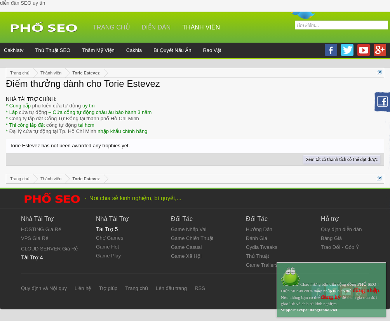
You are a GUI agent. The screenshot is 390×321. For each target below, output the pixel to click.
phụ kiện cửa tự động (56, 106)
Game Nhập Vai (188, 229)
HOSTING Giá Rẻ (41, 229)
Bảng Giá (331, 238)
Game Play (108, 256)
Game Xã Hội (186, 256)
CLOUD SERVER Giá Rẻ (49, 249)
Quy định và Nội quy (44, 288)
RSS (200, 288)
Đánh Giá (256, 238)
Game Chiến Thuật (192, 238)
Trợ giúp (108, 288)
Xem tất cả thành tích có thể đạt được (342, 159)
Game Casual (186, 247)
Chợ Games (109, 238)
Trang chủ (111, 27)
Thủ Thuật (257, 256)
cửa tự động (33, 112)
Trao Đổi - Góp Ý (340, 247)
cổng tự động (61, 125)
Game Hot (107, 247)
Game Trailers (262, 265)
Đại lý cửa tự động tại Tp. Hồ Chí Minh (52, 131)
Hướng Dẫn (259, 229)
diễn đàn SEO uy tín (22, 3)
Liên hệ (83, 288)
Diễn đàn (156, 27)
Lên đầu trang (171, 288)
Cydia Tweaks (261, 247)
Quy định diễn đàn (341, 229)
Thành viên (201, 27)
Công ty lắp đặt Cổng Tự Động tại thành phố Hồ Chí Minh (74, 118)
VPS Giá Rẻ (34, 238)
